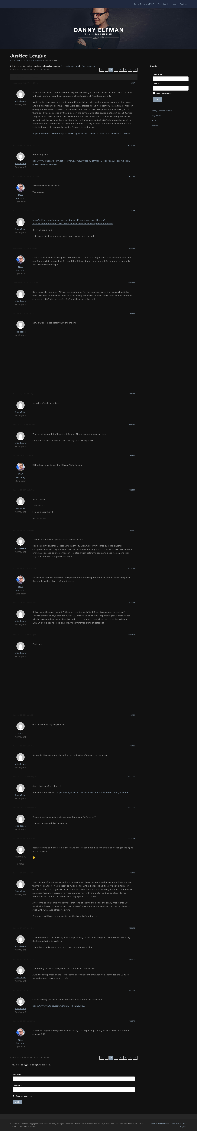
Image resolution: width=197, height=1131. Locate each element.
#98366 (131, 777)
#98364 (131, 715)
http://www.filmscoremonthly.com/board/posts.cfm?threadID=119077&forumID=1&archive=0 (81, 133)
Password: (17, 1085)
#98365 (131, 746)
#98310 (132, 176)
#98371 (132, 928)
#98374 (132, 990)
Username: (17, 1074)
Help (154, 120)
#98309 (131, 145)
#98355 (132, 490)
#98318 (132, 248)
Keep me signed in (24, 1096)
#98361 (132, 603)
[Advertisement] (170, 173)
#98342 (132, 314)
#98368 (131, 808)
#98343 (132, 394)
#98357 (132, 530)
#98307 (131, 83)
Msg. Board (156, 116)
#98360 (131, 568)
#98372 (132, 959)
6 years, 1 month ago (70, 66)
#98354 (132, 456)
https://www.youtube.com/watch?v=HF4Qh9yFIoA (58, 1006)
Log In (17, 1102)
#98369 (131, 838)
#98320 (131, 283)
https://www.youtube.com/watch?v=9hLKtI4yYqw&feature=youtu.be (92, 792)
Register (155, 125)
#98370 (131, 873)
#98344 (132, 425)
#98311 (132, 211)
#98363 (131, 635)
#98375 (132, 1021)
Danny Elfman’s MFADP (162, 111)
